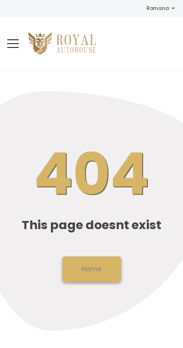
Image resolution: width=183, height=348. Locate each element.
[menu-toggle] (13, 43)
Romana (153, 8)
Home (92, 269)
